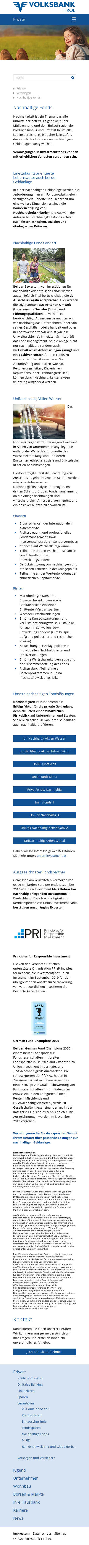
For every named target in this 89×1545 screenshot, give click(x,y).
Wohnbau (22, 1486)
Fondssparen (31, 1428)
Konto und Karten (30, 1378)
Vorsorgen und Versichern (36, 1458)
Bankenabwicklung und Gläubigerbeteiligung (49, 1447)
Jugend (19, 1470)
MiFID (26, 1440)
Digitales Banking (30, 1384)
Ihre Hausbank (26, 1502)
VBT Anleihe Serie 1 (36, 1409)
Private (19, 19)
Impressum (21, 1533)
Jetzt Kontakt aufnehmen (45, 1352)
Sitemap (60, 1533)
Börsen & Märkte (28, 1494)
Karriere (20, 1510)
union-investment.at (51, 855)
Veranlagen (23, 93)
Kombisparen (31, 1415)
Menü (74, 19)
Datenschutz (42, 1533)
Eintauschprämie (34, 1421)
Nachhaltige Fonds (28, 97)
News (18, 1518)
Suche (73, 78)
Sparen (23, 1397)
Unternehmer (25, 1478)
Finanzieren (26, 1391)
